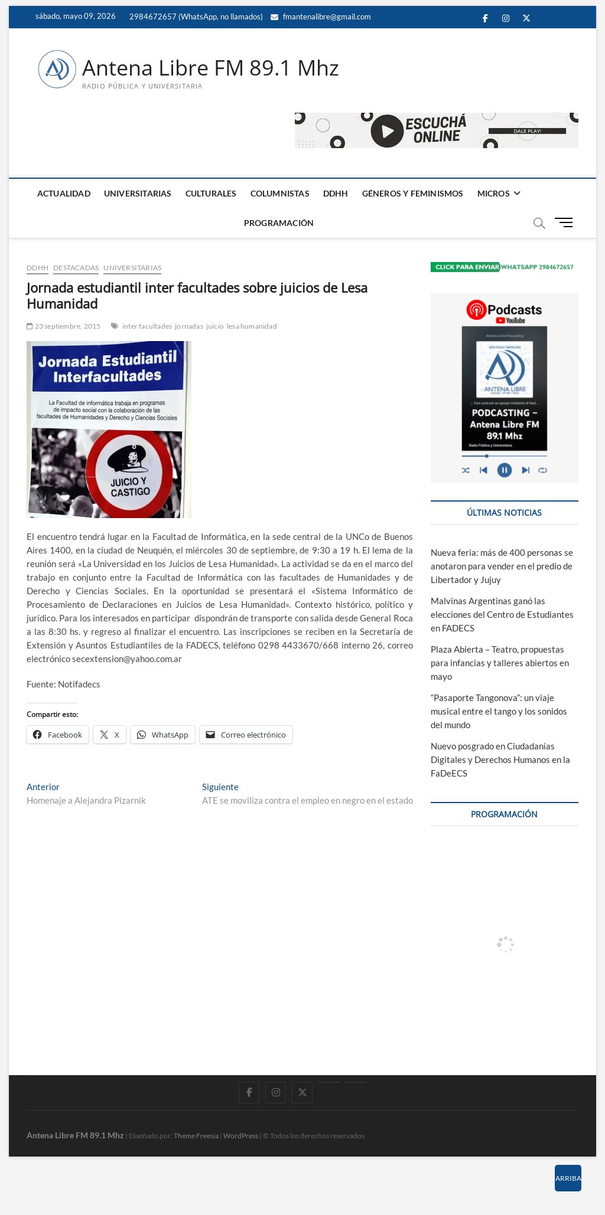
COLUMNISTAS (280, 193)
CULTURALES (211, 193)
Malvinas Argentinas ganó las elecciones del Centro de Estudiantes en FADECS (502, 615)
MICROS (493, 193)
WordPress (240, 1135)
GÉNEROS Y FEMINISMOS (413, 193)
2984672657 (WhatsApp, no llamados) (195, 16)
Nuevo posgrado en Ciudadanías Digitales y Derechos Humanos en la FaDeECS (500, 759)
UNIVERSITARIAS (138, 193)
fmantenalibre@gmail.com (321, 16)
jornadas (189, 326)
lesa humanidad (252, 326)
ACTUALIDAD (63, 193)
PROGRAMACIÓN (279, 223)
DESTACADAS (76, 267)
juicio (215, 326)
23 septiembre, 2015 (63, 326)
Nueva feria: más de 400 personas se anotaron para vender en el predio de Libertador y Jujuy (502, 566)
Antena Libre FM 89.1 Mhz (210, 68)
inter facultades (147, 326)
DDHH (336, 193)
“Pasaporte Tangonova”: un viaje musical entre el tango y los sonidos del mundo (499, 711)
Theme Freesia (196, 1135)
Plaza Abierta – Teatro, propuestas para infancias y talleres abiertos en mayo (500, 663)
